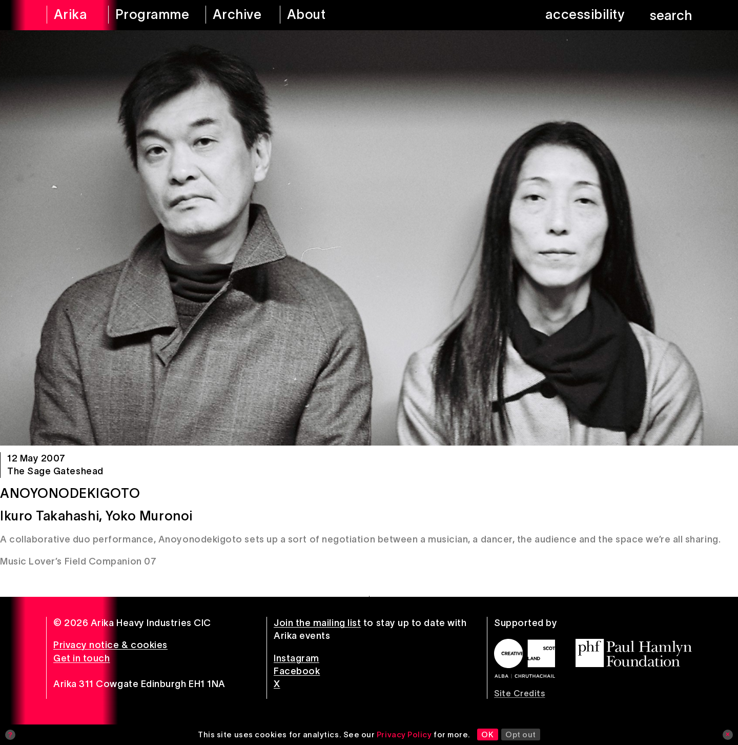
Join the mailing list (317, 623)
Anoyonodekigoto (70, 493)
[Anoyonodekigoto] (369, 238)
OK (487, 734)
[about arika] (320, 15)
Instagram (296, 658)
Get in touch (81, 658)
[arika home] (70, 15)
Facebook (297, 671)
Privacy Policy (404, 734)
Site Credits (519, 693)
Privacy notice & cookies (110, 645)
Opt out (520, 734)
